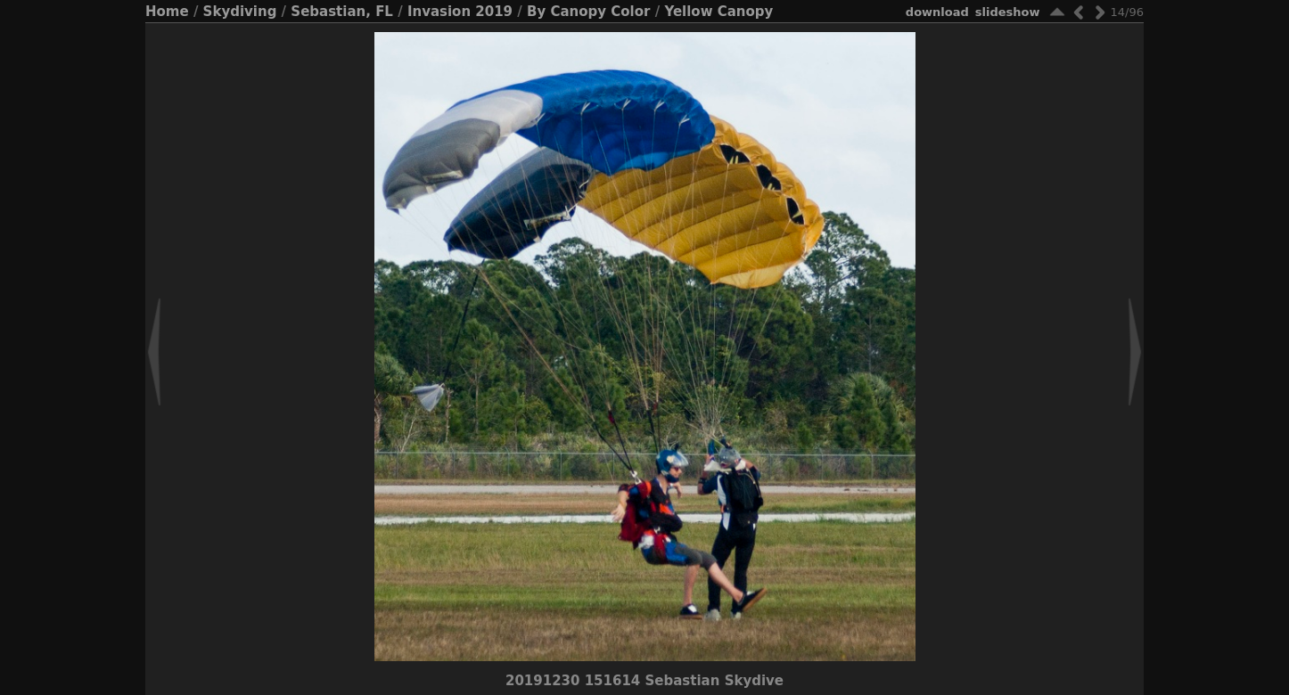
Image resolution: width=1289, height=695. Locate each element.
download (937, 12)
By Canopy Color (588, 12)
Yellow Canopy (718, 12)
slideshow (1007, 12)
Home (167, 12)
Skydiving (240, 12)
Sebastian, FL (342, 12)
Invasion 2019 (460, 12)
